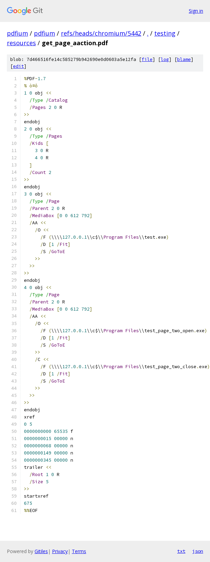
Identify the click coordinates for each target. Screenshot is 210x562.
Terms (79, 551)
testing (164, 33)
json (197, 551)
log (165, 59)
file (147, 59)
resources (21, 43)
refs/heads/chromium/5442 (101, 33)
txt (181, 551)
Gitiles (41, 551)
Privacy (60, 551)
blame (184, 59)
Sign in (196, 11)
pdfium (17, 33)
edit (18, 66)
